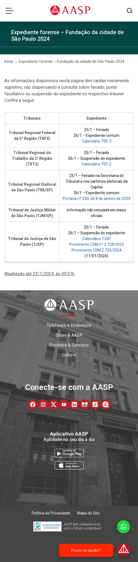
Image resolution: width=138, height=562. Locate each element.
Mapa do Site (88, 513)
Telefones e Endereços (69, 325)
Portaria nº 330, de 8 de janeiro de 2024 (96, 198)
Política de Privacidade (51, 513)
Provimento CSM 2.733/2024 (97, 250)
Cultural (69, 354)
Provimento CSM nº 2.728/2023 (96, 244)
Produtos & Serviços (69, 345)
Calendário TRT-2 (96, 164)
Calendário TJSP (96, 238)
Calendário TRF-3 (96, 141)
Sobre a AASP (69, 335)
